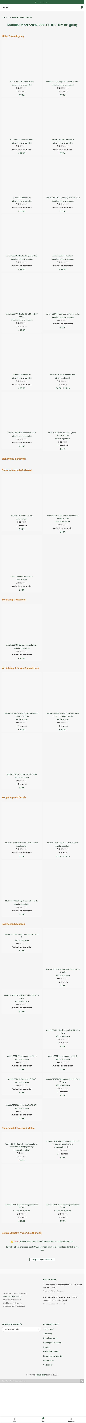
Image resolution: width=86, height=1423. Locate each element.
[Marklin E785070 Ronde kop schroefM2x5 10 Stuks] (62, 1025)
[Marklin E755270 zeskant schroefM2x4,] (21, 1068)
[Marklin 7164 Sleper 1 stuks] (21, 503)
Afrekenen (47, 1353)
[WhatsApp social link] (46, 2)
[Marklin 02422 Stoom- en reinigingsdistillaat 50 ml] (62, 1203)
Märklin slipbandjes (63, 447)
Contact (46, 1366)
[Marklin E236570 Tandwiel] (62, 240)
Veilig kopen (48, 1348)
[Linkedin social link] (43, 2)
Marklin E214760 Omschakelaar (22, 81)
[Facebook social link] (35, 2)
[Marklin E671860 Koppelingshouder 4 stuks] (21, 893)
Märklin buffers (22, 860)
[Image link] (19, 1302)
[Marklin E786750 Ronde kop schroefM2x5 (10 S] (21, 947)
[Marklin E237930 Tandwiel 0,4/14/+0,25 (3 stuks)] (21, 301)
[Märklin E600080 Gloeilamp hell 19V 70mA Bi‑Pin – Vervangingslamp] (62, 703)
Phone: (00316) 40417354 (12, 1316)
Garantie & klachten (51, 1371)
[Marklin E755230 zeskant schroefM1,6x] (62, 1068)
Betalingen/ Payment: (52, 1362)
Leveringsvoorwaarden (53, 1375)
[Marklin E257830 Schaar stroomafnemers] (21, 632)
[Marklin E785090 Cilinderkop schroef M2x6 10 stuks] (21, 1007)
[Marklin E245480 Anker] (21, 362)
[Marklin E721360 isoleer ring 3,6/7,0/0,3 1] (21, 1117)
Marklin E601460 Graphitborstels (62, 383)
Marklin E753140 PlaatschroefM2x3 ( (21, 1095)
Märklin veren (21, 588)
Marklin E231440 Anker (22, 200)
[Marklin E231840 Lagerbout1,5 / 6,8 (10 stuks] (62, 179)
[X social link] (38, 2)
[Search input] (41, 1400)
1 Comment (60, 1310)
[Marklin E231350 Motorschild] (62, 121)
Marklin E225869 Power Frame (21, 142)
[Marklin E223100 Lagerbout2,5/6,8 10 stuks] (62, 60)
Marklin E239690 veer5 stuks (21, 584)
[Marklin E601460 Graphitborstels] (62, 362)
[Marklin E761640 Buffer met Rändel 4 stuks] (21, 832)
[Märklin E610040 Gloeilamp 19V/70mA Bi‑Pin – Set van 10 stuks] (21, 703)
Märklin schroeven (62, 530)
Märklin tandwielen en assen (62, 87)
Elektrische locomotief (22, 17)
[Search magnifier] (82, 1400)
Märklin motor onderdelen (21, 85)
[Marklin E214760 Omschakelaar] (21, 60)
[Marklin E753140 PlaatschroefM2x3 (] (21, 1091)
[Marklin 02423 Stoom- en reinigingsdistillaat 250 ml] (21, 1203)
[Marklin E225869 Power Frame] (21, 121)
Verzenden (47, 1384)
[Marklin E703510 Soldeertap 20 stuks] (21, 420)
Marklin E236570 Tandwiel (62, 261)
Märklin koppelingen (62, 860)
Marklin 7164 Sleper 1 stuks (22, 524)
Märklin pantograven (21, 659)
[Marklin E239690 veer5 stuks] (21, 563)
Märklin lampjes (21, 730)
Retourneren (48, 1379)
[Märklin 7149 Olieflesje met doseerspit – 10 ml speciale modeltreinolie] (62, 1155)
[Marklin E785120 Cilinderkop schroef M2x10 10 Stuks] (62, 964)
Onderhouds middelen (21, 1169)
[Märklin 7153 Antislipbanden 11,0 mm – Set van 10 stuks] (62, 420)
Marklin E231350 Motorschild (63, 142)
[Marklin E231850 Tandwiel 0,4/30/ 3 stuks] (21, 240)
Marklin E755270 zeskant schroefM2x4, (21, 1072)
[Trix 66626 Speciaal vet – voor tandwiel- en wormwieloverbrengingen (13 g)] (21, 1157)
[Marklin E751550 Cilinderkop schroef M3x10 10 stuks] (62, 1091)
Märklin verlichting (21, 788)
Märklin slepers (22, 527)
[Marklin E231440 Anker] (21, 179)
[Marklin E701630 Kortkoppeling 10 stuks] (62, 832)
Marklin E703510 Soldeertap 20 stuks (21, 441)
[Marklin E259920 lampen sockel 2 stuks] (21, 764)
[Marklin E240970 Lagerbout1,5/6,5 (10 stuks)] (62, 301)
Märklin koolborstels (62, 386)
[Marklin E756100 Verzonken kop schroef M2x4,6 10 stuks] (62, 503)
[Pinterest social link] (40, 2)
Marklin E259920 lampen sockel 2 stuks (21, 785)
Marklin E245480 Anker (22, 383)
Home (4, 17)
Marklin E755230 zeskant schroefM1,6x (62, 1072)
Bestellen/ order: (50, 1357)
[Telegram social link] (49, 2)
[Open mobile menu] (5, 8)
